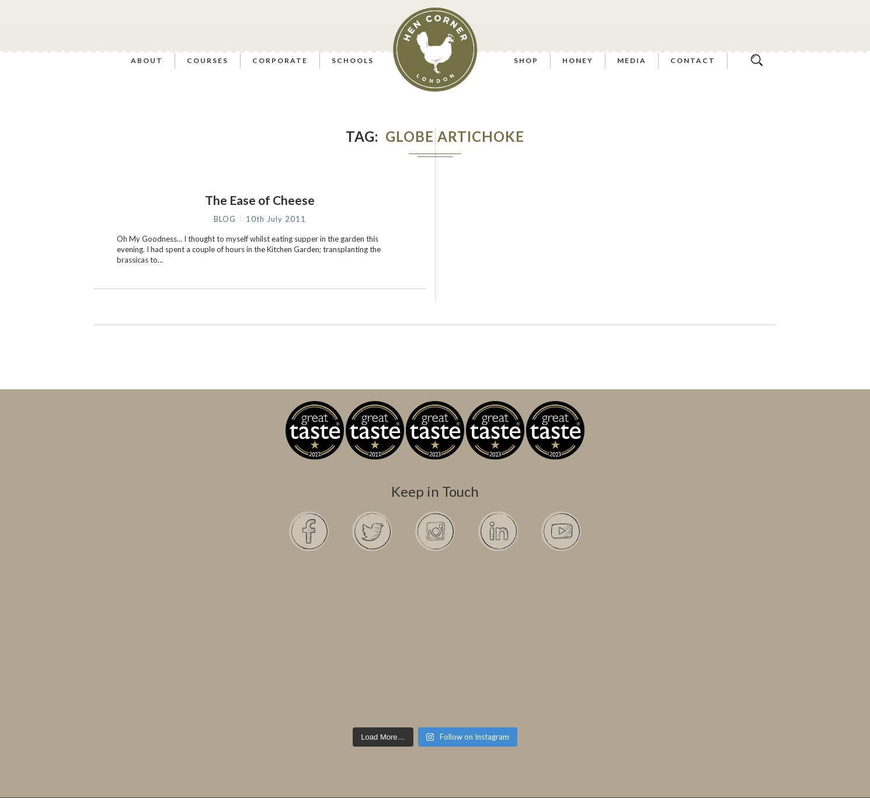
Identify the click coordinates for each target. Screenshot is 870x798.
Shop (526, 60)
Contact (692, 60)
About (147, 60)
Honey (577, 60)
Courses (207, 60)
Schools (353, 60)
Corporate (280, 60)
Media (631, 60)
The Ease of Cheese (260, 200)
